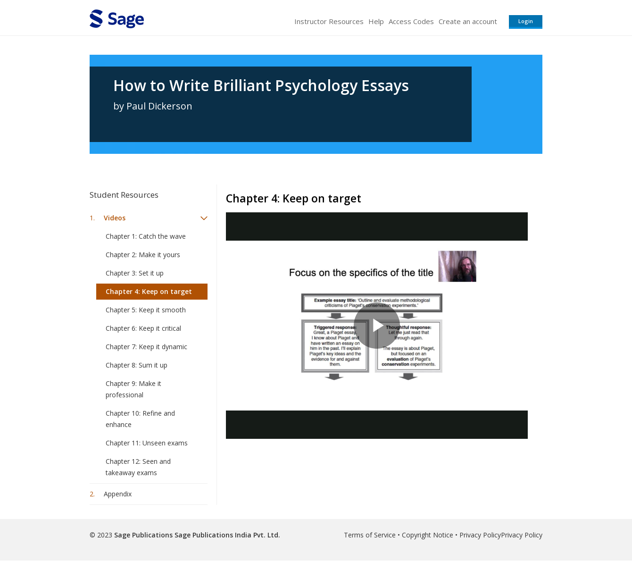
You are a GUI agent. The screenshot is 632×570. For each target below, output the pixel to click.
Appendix (118, 493)
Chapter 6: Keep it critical (143, 328)
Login (525, 21)
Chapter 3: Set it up (135, 272)
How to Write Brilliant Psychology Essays (261, 85)
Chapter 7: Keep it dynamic (146, 346)
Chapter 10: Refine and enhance (140, 419)
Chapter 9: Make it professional (133, 389)
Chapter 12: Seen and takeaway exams (138, 467)
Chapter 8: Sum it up (136, 364)
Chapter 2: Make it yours (143, 254)
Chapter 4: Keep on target (149, 291)
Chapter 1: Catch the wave (146, 236)
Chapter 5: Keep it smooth (146, 309)
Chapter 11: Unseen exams (147, 442)
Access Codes (411, 21)
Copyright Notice (427, 534)
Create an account (468, 21)
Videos (114, 217)
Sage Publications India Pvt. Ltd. (226, 534)
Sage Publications (143, 534)
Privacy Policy (480, 534)
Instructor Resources (329, 21)
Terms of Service (370, 534)
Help (376, 21)
